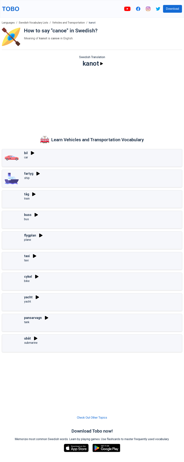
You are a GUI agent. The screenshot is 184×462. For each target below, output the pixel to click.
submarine (31, 342)
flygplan (30, 235)
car (26, 157)
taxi (27, 256)
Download (172, 8)
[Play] (101, 63)
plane (27, 239)
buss (27, 215)
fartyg (28, 173)
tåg (26, 194)
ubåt (27, 338)
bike (27, 281)
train (27, 198)
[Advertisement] (92, 98)
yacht (28, 297)
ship (27, 178)
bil (26, 153)
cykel (28, 276)
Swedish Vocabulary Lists (33, 22)
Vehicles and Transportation (68, 22)
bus (26, 219)
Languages (8, 22)
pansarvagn (33, 318)
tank (26, 322)
